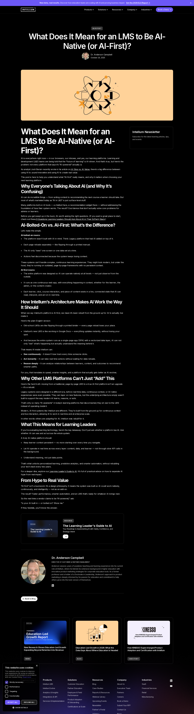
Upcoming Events (99, 701)
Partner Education (75, 688)
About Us (121, 684)
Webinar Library (98, 697)
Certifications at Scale (76, 707)
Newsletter (96, 705)
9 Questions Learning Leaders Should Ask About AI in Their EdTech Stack (70, 219)
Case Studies (97, 688)
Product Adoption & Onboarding (75, 700)
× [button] (37, 666)
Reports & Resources (101, 692)
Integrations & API (50, 697)
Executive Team (123, 688)
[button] (89, 9)
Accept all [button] (13, 702)
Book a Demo (122, 701)
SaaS (144, 684)
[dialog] (21, 687)
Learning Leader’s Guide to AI (63, 471)
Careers (120, 697)
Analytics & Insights (50, 692)
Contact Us (121, 710)
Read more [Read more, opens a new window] (27, 677)
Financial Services (149, 688)
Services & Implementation (53, 701)
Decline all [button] (29, 702)
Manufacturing (148, 697)
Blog (94, 684)
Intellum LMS (48, 684)
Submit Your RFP (124, 705)
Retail (144, 692)
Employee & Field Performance (75, 693)
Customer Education (76, 684)
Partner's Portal (98, 710)
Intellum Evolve (49, 688)
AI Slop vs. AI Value (80, 169)
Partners (120, 692)
